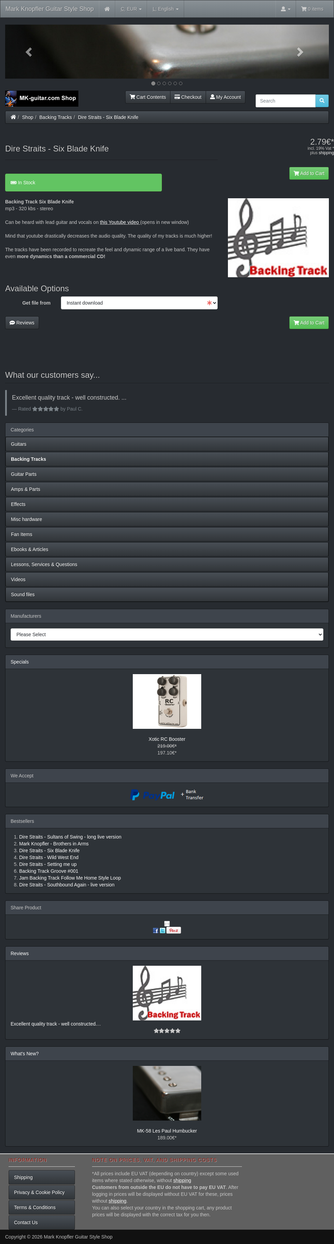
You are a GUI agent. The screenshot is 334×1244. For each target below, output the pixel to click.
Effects (18, 504)
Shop (28, 117)
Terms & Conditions (34, 1207)
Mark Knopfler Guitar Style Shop (49, 8)
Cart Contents (148, 97)
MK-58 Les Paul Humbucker (167, 1131)
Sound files (23, 594)
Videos (18, 579)
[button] (29, 52)
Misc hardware (26, 519)
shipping (326, 152)
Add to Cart (309, 173)
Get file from (36, 303)
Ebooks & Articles (29, 549)
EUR (131, 9)
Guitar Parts (24, 474)
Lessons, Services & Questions (44, 564)
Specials (20, 662)
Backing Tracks (55, 117)
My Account (225, 97)
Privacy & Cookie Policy (39, 1192)
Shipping (23, 1177)
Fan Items (21, 534)
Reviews (22, 322)
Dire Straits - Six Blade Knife (108, 117)
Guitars (18, 444)
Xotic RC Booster (167, 739)
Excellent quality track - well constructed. (54, 1024)
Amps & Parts (25, 489)
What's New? (25, 1053)
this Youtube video (119, 222)
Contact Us (26, 1222)
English (165, 9)
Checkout (188, 97)
